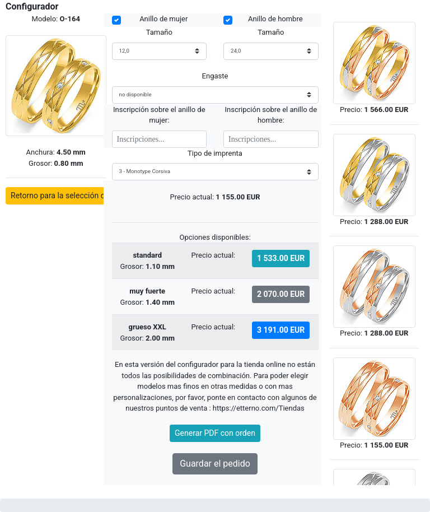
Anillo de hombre (275, 19)
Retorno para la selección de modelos (76, 195)
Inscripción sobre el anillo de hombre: (271, 115)
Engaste (215, 76)
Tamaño (159, 32)
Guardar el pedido (215, 463)
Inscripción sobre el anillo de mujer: (159, 115)
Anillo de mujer (163, 19)
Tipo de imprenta (215, 153)
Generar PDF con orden (215, 433)
